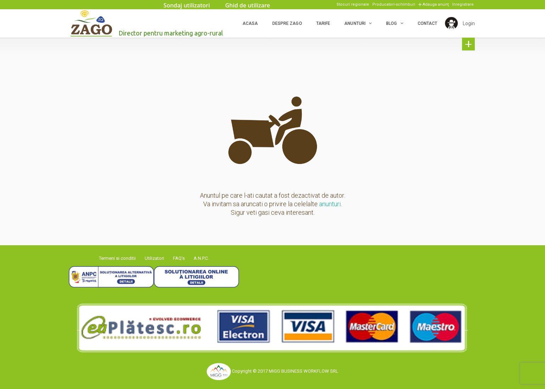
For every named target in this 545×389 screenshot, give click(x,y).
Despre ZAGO (287, 23)
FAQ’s (179, 258)
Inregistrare (463, 4)
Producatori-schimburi (393, 4)
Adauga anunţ (436, 4)
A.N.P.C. (201, 258)
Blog (391, 23)
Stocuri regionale (353, 4)
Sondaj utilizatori (186, 5)
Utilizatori (154, 258)
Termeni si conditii (117, 258)
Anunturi (354, 23)
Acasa (250, 23)
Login (469, 23)
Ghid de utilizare (247, 5)
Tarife (323, 23)
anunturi (330, 204)
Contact (427, 23)
